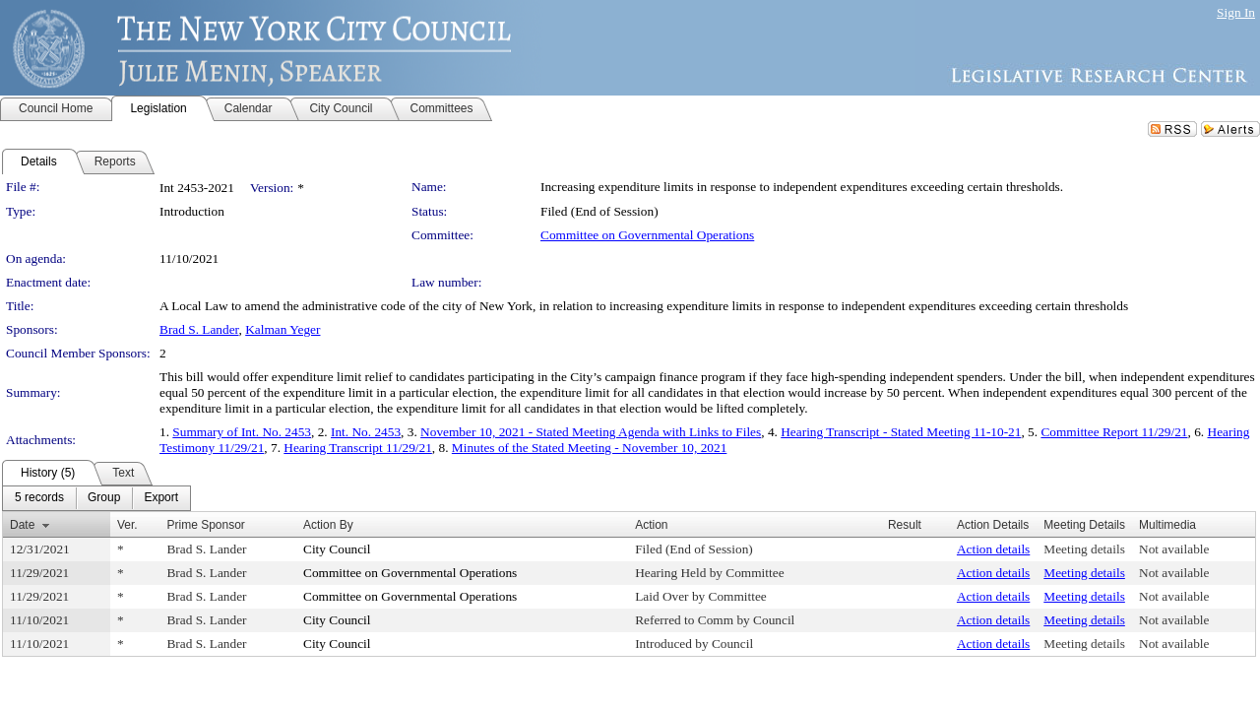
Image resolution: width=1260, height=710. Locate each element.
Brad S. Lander (199, 329)
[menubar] (96, 498)
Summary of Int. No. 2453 (241, 431)
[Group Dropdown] (104, 498)
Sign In (1236, 12)
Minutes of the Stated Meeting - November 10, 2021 (589, 447)
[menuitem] (39, 498)
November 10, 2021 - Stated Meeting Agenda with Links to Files (590, 431)
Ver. (127, 525)
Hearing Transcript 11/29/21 (358, 447)
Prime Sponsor (205, 525)
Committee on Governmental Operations (647, 234)
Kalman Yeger (282, 329)
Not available (1174, 549)
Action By (328, 525)
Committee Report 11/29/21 (1113, 431)
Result (904, 525)
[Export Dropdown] (161, 498)
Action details (993, 549)
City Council (337, 549)
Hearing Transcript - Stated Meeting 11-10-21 (901, 431)
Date (22, 525)
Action (651, 525)
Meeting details (1084, 549)
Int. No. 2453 (366, 431)
